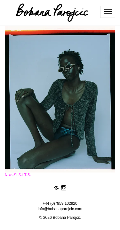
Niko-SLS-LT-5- (18, 175)
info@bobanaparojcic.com (60, 209)
